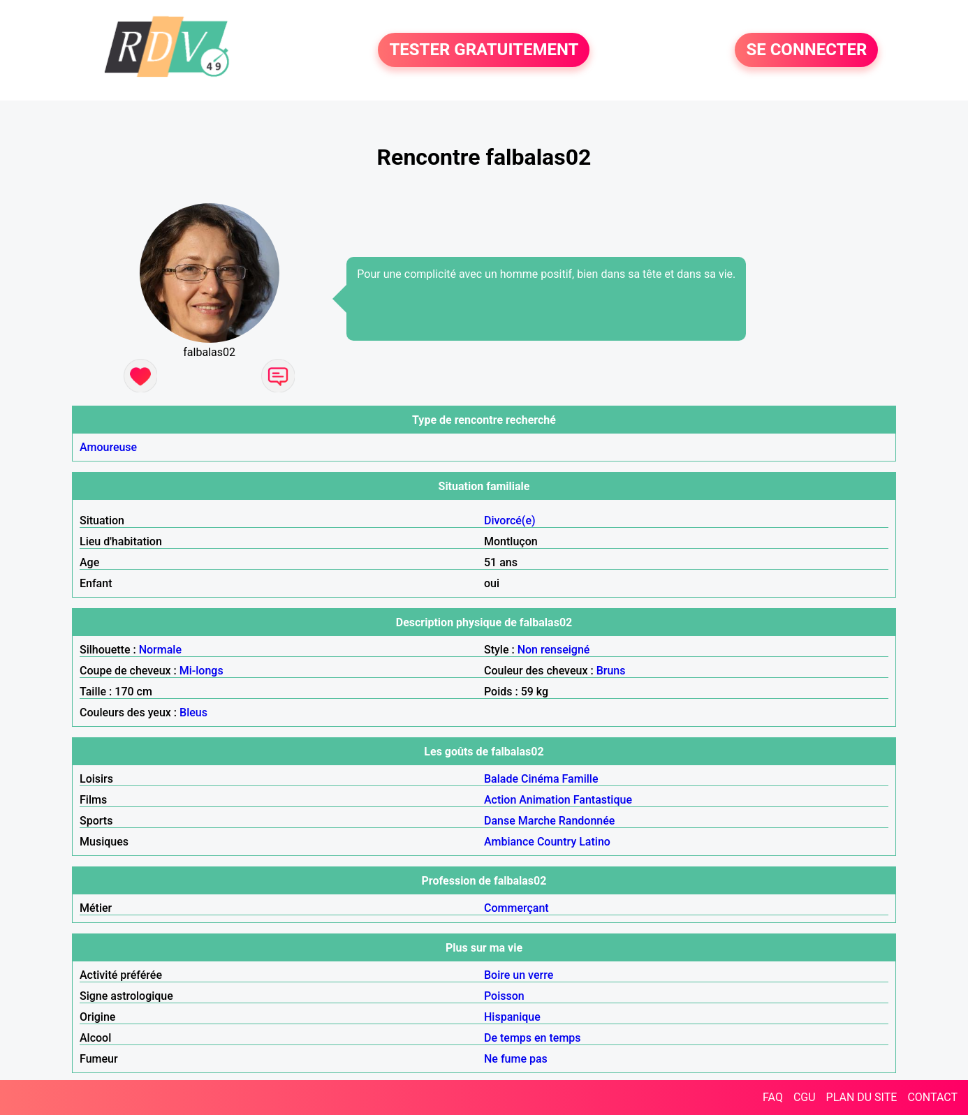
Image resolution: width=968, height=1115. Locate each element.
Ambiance (509, 841)
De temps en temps (532, 1037)
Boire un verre (518, 975)
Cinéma (540, 778)
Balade (501, 778)
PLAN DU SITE (861, 1097)
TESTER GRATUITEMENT (483, 50)
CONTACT (932, 1097)
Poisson (504, 996)
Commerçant (516, 908)
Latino (594, 841)
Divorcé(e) (510, 520)
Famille (580, 778)
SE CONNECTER (806, 50)
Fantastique (602, 799)
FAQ (773, 1097)
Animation (544, 799)
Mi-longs (201, 670)
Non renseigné (554, 649)
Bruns (611, 670)
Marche (537, 820)
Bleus (193, 712)
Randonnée (587, 820)
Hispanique (512, 1017)
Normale (160, 649)
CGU (804, 1097)
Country (556, 841)
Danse (499, 820)
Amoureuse (108, 447)
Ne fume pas (516, 1058)
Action (500, 799)
